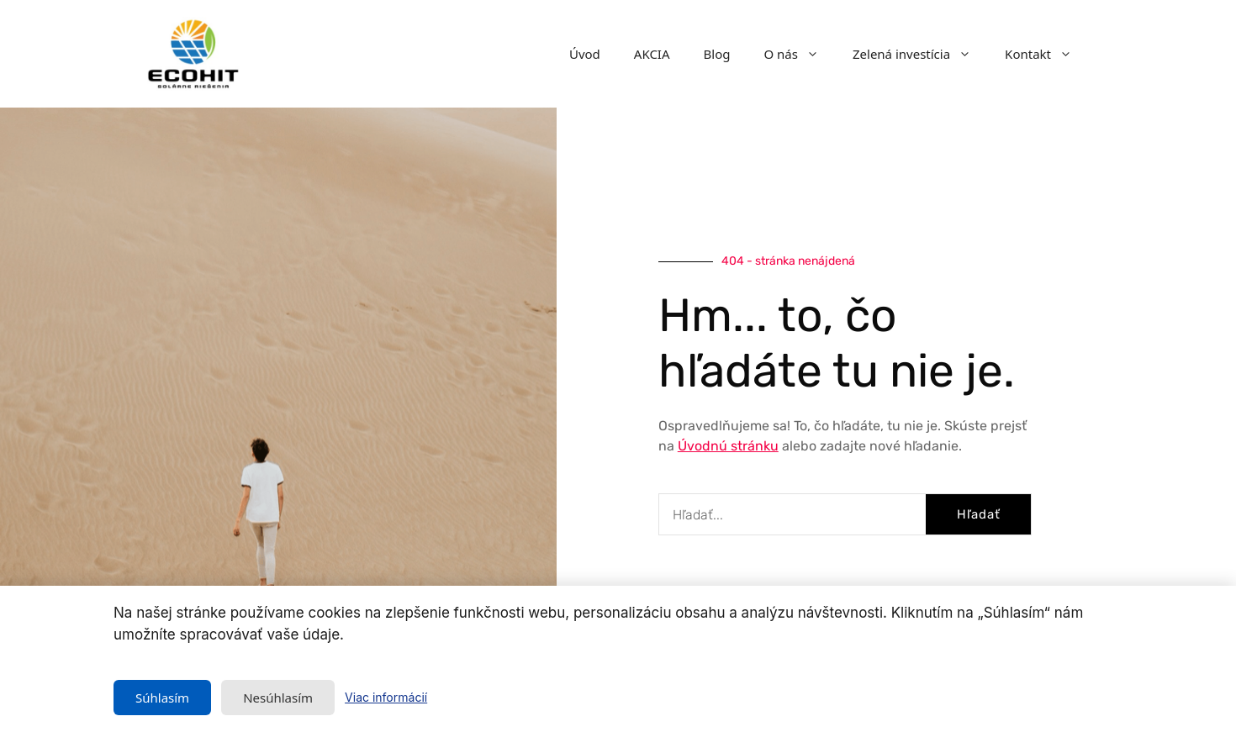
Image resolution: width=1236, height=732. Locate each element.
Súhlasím (162, 697)
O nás (799, 54)
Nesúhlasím (278, 697)
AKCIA (652, 53)
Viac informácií (386, 697)
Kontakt (1047, 54)
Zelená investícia (920, 54)
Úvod (584, 53)
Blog (717, 53)
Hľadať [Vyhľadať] (979, 514)
